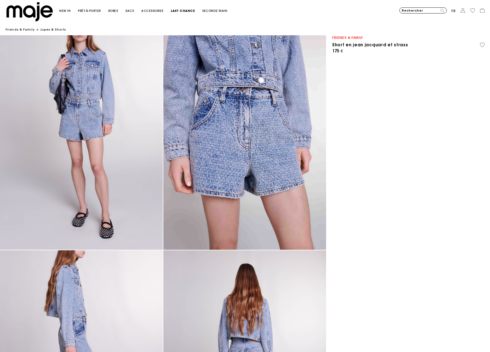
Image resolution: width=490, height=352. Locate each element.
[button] (68, 10)
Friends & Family (20, 29)
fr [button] (453, 11)
